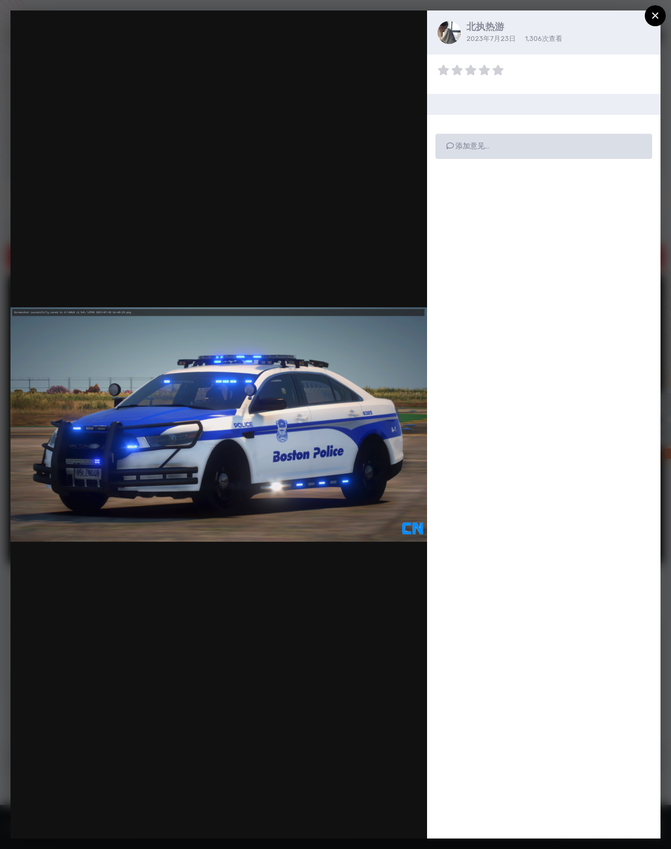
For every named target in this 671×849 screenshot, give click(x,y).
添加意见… (467, 146)
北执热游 (485, 27)
